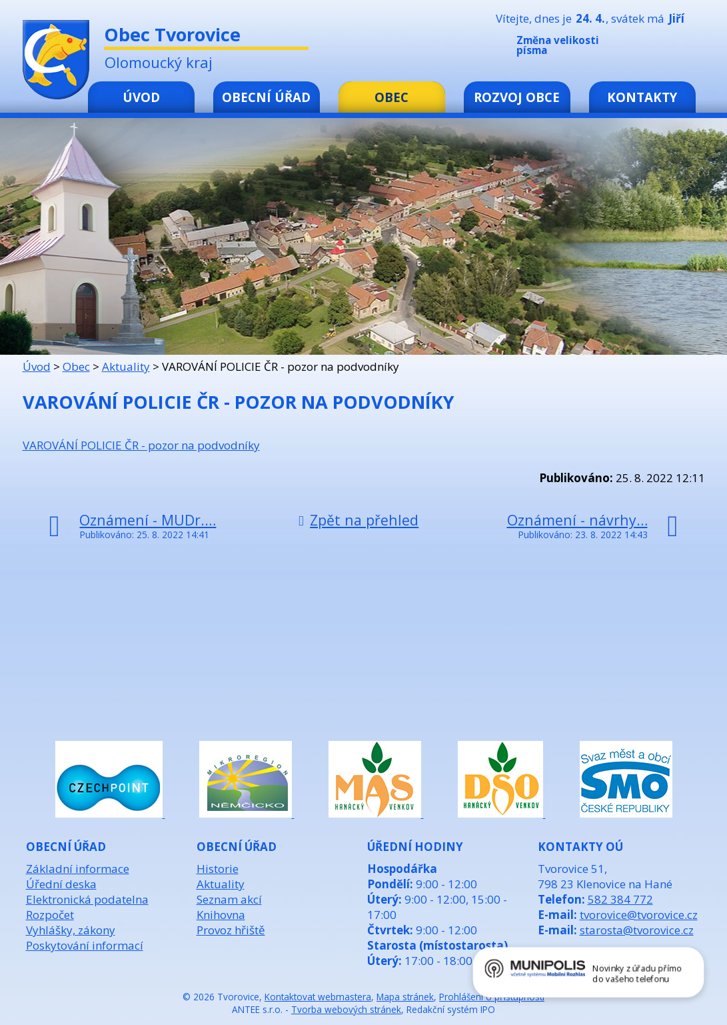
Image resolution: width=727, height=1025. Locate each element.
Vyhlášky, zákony (70, 930)
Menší (639, 48)
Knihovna (221, 914)
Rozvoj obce (517, 97)
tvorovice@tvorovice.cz (639, 914)
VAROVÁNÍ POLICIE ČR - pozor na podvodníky (141, 445)
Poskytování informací (84, 945)
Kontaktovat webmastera (318, 996)
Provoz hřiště (231, 930)
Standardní (659, 48)
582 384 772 (620, 899)
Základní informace (77, 868)
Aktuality (126, 366)
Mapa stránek (405, 996)
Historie (218, 868)
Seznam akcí (229, 899)
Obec (391, 97)
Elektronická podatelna (87, 899)
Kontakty (642, 97)
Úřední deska (61, 884)
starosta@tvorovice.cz (637, 930)
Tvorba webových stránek (346, 1009)
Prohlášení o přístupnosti (491, 996)
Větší (679, 48)
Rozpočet (50, 914)
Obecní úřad (266, 97)
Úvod (141, 97)
